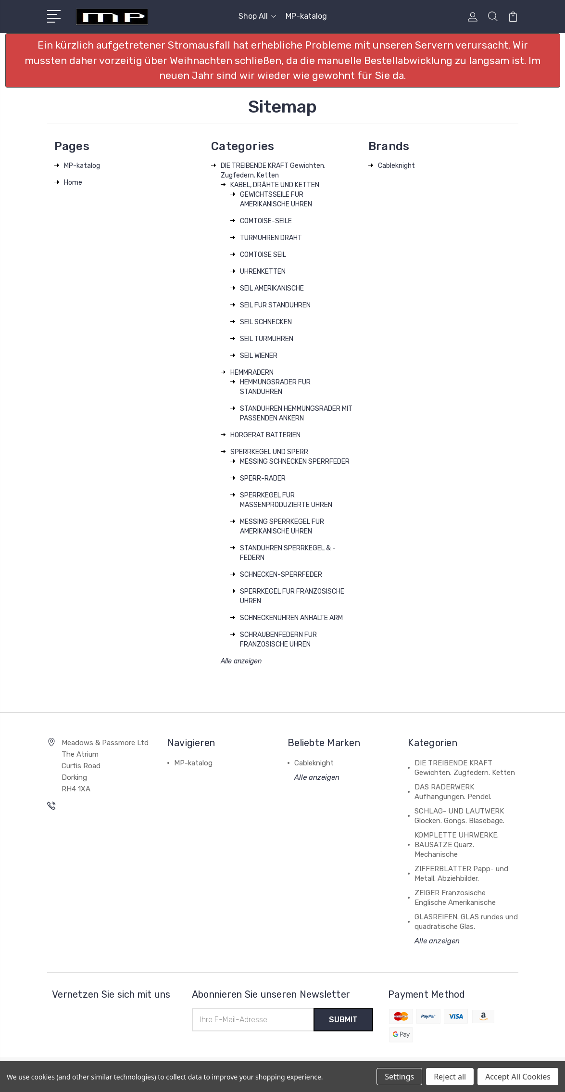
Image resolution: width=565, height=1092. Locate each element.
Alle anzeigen (241, 661)
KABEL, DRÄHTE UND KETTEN (274, 185)
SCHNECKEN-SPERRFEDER (281, 575)
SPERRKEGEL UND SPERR (269, 452)
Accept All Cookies (518, 1076)
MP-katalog (306, 16)
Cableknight (396, 166)
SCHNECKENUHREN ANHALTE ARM (291, 618)
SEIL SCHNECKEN (266, 322)
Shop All (257, 16)
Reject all (450, 1076)
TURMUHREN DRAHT (271, 238)
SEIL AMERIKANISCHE (272, 288)
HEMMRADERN (252, 372)
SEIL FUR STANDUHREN (275, 305)
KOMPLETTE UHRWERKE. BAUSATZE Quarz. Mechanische (456, 845)
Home (73, 182)
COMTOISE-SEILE (266, 221)
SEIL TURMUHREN (266, 339)
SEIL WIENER (258, 356)
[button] (282, 60)
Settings (399, 1076)
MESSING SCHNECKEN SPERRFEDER (295, 461)
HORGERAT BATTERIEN (265, 435)
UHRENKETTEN (263, 271)
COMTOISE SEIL (263, 255)
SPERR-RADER (263, 478)
